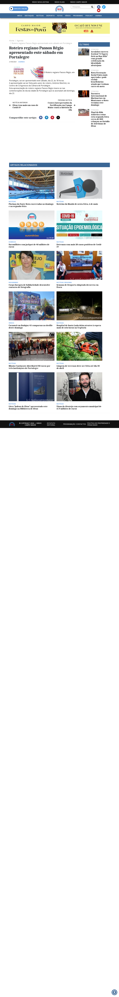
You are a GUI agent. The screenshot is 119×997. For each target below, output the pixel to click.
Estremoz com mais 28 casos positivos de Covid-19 (97, 191)
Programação (69, 270)
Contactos (81, 270)
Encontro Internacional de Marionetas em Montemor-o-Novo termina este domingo (99, 99)
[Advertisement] (47, 141)
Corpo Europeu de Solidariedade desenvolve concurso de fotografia (20, 221)
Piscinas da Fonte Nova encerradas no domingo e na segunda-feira (20, 191)
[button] (11, 9)
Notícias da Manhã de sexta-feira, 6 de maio (45, 190)
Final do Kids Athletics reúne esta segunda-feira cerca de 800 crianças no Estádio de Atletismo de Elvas (100, 119)
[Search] (92, 7)
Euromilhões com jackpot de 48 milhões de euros (71, 191)
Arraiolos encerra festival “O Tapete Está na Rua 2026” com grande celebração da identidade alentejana (99, 59)
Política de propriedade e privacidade (98, 270)
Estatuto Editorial (51, 270)
